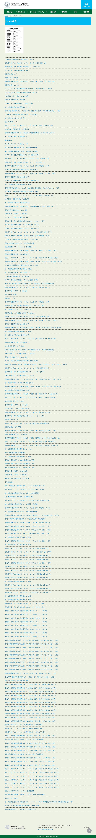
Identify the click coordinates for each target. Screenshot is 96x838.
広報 (75, 12)
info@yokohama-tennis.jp (45, 829)
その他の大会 (20, 12)
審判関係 (64, 12)
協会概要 (86, 12)
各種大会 (9, 12)
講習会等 (53, 12)
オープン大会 (31, 12)
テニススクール (42, 12)
